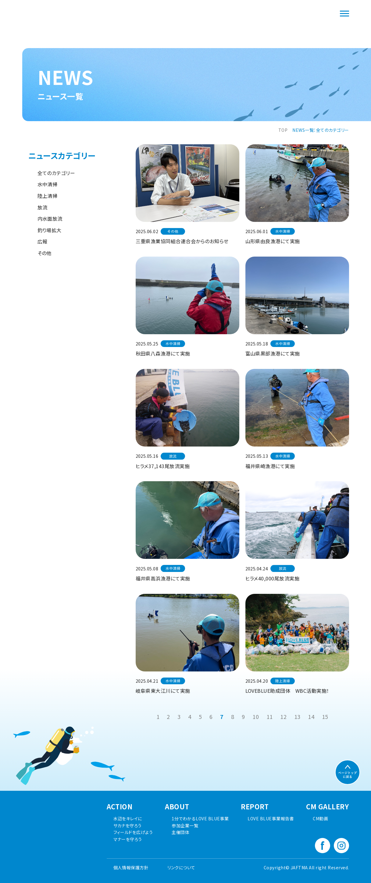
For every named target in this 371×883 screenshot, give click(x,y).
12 (283, 716)
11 (269, 716)
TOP (282, 130)
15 (325, 716)
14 (311, 716)
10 (255, 716)
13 (297, 716)
